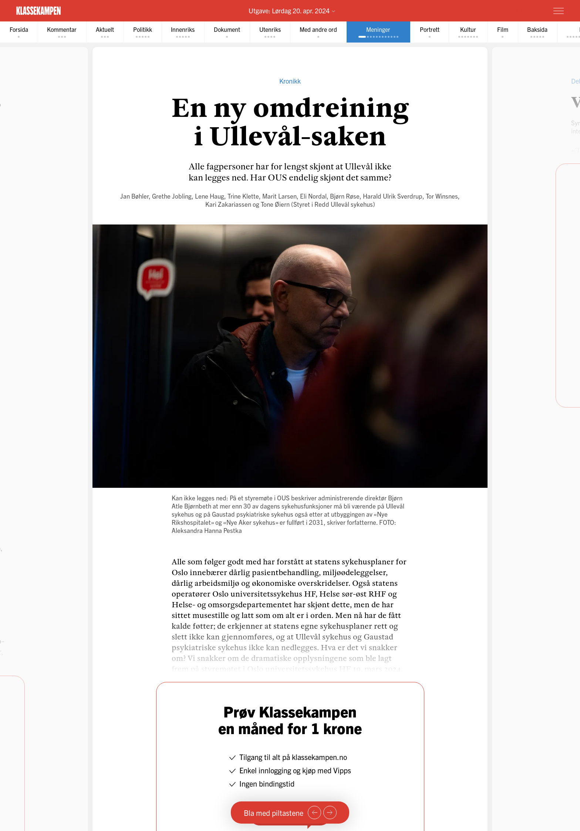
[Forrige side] (314, 812)
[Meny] (558, 10)
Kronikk (290, 81)
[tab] (19, 32)
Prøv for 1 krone (514, 10)
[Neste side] (330, 812)
